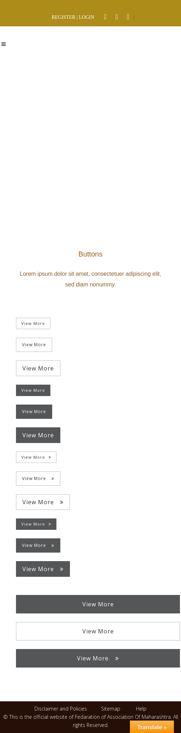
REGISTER (63, 17)
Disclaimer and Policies (61, 708)
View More (33, 323)
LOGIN (86, 17)
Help (141, 708)
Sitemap (110, 708)
